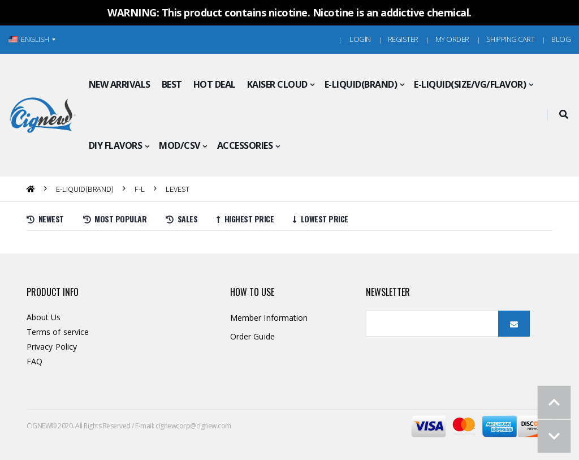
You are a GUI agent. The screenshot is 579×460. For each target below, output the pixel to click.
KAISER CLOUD (277, 84)
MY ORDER (452, 39)
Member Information (269, 317)
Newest (45, 219)
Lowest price (320, 219)
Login (360, 39)
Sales (181, 219)
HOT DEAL (214, 84)
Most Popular (115, 219)
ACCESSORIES (245, 145)
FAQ (34, 361)
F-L (140, 188)
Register (403, 39)
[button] (563, 115)
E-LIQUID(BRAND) (361, 84)
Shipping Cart (510, 39)
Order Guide (252, 336)
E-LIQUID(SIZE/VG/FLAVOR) (470, 84)
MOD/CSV (179, 145)
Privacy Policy (52, 346)
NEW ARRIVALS (119, 84)
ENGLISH (28, 39)
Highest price (245, 219)
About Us (44, 317)
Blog (561, 39)
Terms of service (58, 331)
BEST (172, 84)
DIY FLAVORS (115, 145)
